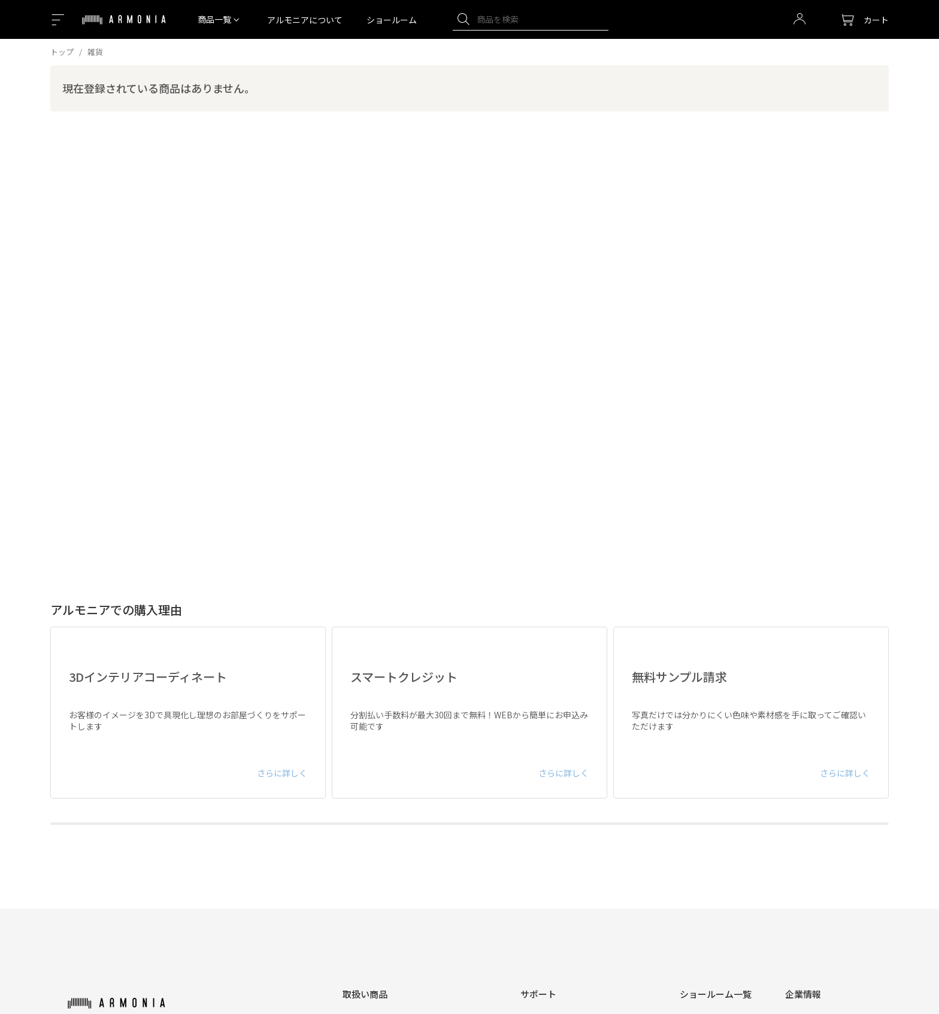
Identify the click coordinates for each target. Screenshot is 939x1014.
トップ (62, 51)
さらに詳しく (282, 773)
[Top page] (124, 27)
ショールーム (391, 20)
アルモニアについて (305, 20)
